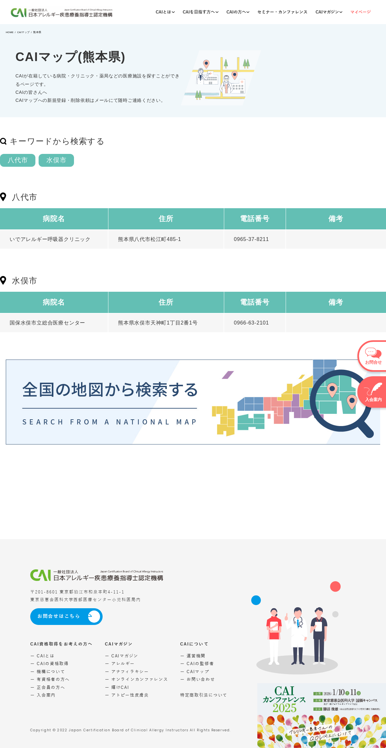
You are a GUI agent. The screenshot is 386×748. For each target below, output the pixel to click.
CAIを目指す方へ (200, 12)
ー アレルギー (120, 663)
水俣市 (56, 160)
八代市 (18, 160)
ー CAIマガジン (121, 656)
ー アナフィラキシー (127, 671)
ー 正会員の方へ (47, 687)
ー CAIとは (42, 656)
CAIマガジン (329, 12)
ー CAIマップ (194, 671)
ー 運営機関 (193, 656)
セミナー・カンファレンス (282, 12)
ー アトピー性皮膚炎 (127, 695)
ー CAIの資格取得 (49, 663)
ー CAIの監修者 (197, 663)
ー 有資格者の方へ (50, 679)
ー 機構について (47, 671)
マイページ (360, 12)
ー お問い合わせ (197, 679)
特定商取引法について (203, 695)
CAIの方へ (238, 12)
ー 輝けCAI (117, 687)
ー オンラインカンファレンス (136, 679)
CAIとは (165, 12)
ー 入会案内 (43, 695)
